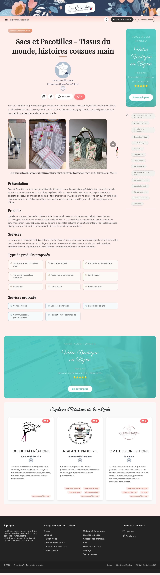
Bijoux (47, 533)
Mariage (87, 552)
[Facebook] (106, 19)
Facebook (129, 538)
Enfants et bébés (91, 537)
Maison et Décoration (94, 533)
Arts (85, 544)
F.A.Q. (109, 567)
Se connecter (145, 19)
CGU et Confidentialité (146, 567)
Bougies (48, 537)
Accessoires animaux (93, 540)
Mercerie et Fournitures (55, 548)
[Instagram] (44, 97)
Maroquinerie (50, 540)
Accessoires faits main (20, 31)
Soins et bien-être (92, 548)
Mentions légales (124, 567)
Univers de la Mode (19, 19)
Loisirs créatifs (51, 552)
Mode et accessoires (54, 544)
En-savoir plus (141, 97)
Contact (128, 533)
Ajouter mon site (122, 19)
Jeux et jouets (90, 556)
